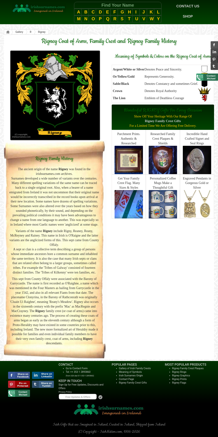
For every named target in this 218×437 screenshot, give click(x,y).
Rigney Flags (179, 382)
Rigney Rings (179, 371)
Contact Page (126, 379)
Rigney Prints (179, 379)
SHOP (188, 16)
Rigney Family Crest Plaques (188, 368)
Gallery (19, 31)
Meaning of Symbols (130, 371)
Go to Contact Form (77, 368)
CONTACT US (187, 6)
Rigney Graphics (181, 375)
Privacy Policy (65, 392)
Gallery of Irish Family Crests (135, 368)
